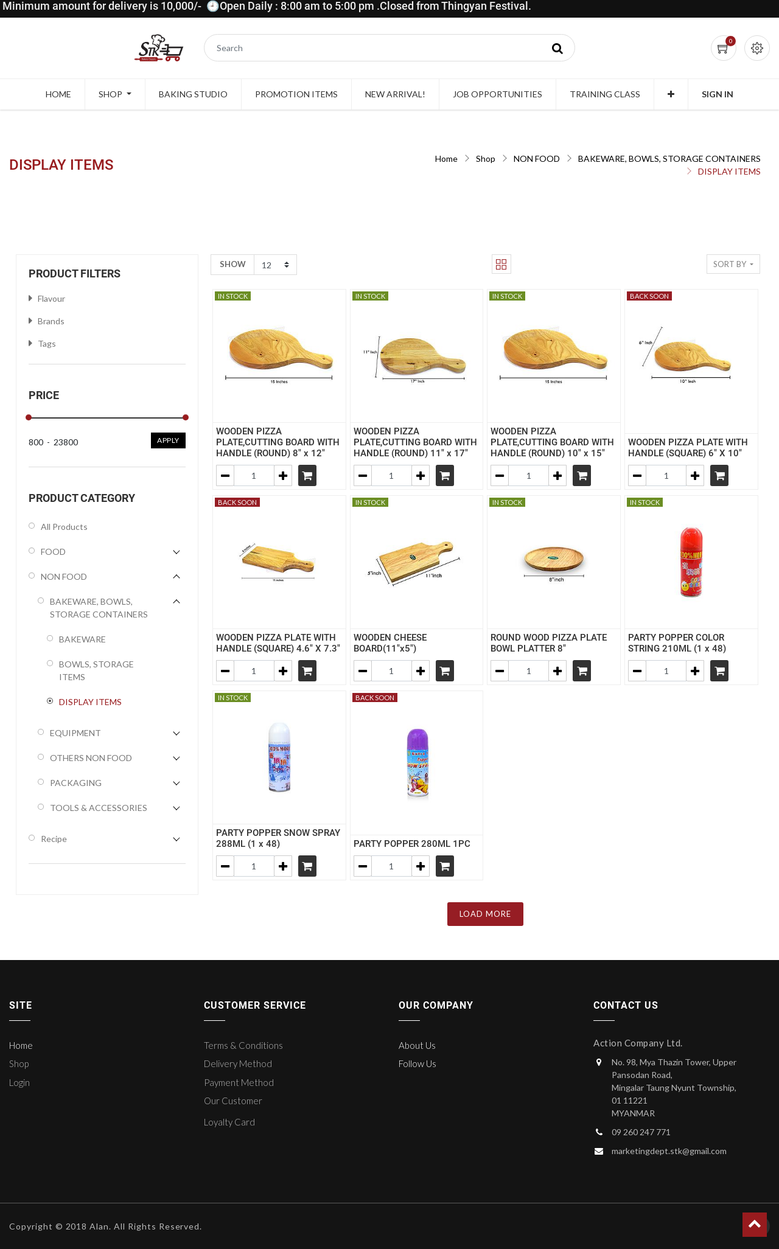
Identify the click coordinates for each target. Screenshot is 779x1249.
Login (19, 1082)
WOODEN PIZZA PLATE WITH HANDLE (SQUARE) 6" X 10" (688, 448)
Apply (168, 440)
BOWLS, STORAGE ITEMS (96, 670)
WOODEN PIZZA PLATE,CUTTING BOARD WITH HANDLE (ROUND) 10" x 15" (552, 442)
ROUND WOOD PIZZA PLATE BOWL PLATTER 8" (549, 643)
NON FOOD (537, 158)
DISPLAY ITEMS (729, 171)
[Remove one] (225, 475)
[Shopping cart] (307, 475)
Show (233, 264)
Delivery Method (238, 1063)
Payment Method (239, 1082)
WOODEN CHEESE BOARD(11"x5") (390, 643)
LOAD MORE (485, 914)
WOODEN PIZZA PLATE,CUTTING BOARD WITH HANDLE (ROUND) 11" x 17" (415, 442)
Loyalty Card (229, 1121)
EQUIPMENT (75, 733)
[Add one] (283, 475)
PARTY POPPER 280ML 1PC (412, 843)
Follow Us (417, 1063)
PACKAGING (76, 783)
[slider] (29, 417)
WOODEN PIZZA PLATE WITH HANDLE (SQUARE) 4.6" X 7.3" (278, 643)
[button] (671, 94)
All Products (64, 526)
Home (446, 158)
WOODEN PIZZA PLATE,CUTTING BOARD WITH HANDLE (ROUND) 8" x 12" (278, 442)
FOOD (53, 551)
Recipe (54, 838)
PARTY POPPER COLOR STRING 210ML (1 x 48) (677, 643)
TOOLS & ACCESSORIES (98, 807)
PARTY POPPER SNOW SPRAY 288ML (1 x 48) (278, 838)
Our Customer (233, 1100)
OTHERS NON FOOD (91, 758)
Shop (485, 158)
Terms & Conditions (243, 1045)
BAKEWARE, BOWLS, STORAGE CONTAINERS (669, 158)
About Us (417, 1045)
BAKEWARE (82, 639)
